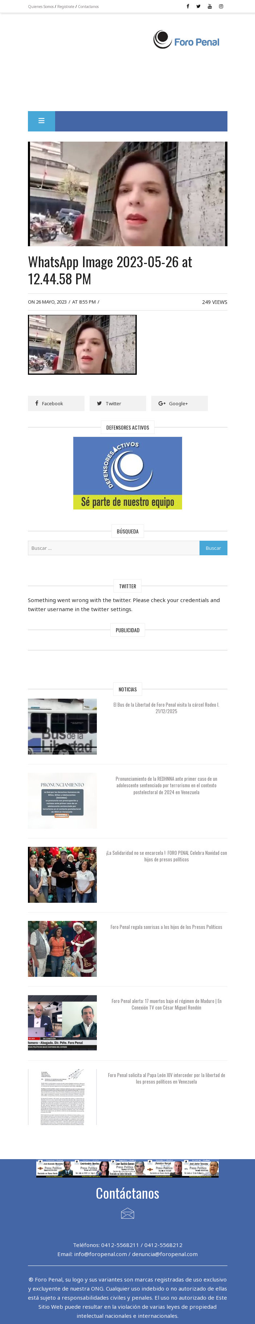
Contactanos (88, 6)
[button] (41, 121)
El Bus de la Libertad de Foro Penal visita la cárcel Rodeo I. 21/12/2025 (166, 708)
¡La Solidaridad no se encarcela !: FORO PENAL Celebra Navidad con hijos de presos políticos (166, 856)
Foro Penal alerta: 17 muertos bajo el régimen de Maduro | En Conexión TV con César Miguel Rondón (167, 1004)
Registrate (65, 6)
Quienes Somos (41, 6)
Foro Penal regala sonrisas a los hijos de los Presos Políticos (166, 926)
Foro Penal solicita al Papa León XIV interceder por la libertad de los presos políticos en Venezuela (166, 1078)
